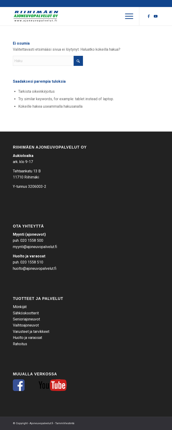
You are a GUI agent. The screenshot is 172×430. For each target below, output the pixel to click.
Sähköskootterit (26, 313)
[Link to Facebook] (148, 16)
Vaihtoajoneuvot (26, 325)
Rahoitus (20, 344)
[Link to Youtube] (155, 16)
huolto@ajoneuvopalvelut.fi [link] (34, 268)
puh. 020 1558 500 (28, 240)
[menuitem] (126, 16)
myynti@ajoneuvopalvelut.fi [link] (35, 247)
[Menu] (126, 16)
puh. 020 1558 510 (28, 262)
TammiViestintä (64, 423)
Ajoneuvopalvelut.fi (41, 423)
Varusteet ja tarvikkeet (31, 331)
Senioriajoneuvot (26, 319)
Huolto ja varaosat (27, 337)
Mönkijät (20, 307)
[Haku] (48, 61)
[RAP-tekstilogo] (71, 16)
